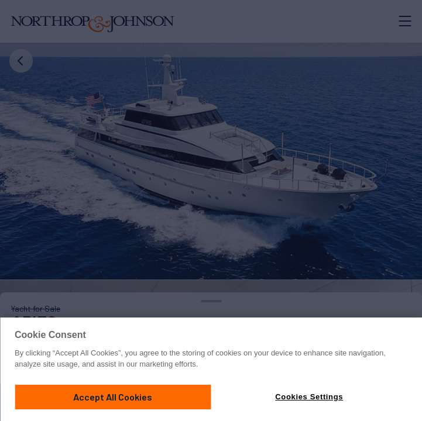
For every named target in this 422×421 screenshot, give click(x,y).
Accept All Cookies (112, 396)
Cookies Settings (309, 396)
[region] (211, 369)
